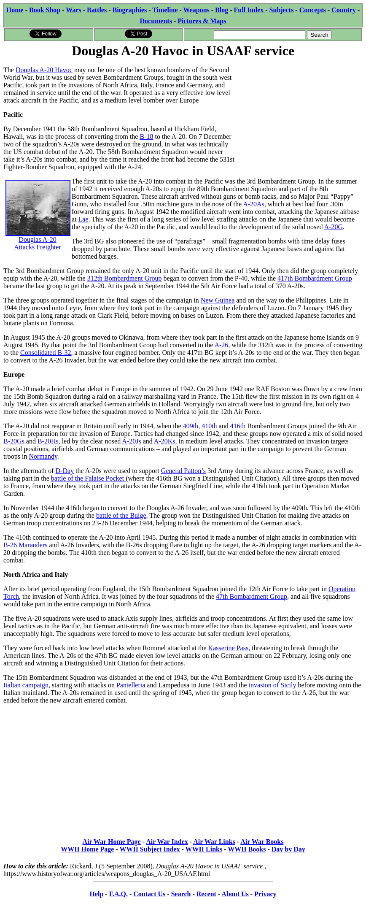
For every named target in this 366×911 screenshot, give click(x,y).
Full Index (250, 10)
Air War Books (261, 841)
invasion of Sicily (272, 685)
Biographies (129, 10)
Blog (221, 10)
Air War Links (214, 841)
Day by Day (288, 849)
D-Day (65, 470)
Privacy (265, 893)
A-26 (221, 345)
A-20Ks (164, 441)
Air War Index (167, 841)
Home (15, 10)
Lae (83, 219)
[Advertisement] (299, 112)
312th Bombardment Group (124, 278)
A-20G (333, 226)
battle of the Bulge (121, 515)
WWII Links (204, 849)
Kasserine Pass (228, 647)
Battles (97, 10)
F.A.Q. (118, 893)
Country (343, 10)
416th (237, 426)
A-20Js (131, 441)
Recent (206, 893)
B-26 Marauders (25, 545)
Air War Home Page (112, 841)
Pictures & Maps (202, 20)
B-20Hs (48, 441)
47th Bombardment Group (251, 596)
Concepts (312, 10)
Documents (156, 20)
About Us (234, 893)
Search (181, 893)
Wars (73, 10)
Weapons (196, 10)
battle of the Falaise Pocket (88, 478)
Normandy (43, 456)
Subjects (281, 10)
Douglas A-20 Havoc (44, 69)
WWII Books (247, 849)
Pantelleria (130, 685)
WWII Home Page (87, 849)
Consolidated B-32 (45, 352)
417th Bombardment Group (314, 278)
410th (209, 426)
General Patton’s (183, 470)
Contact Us (149, 893)
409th (190, 426)
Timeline (165, 10)
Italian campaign (25, 685)
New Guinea (217, 300)
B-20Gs (13, 441)
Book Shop (44, 10)
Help (96, 893)
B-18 (146, 136)
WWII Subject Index (149, 849)
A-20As (253, 204)
